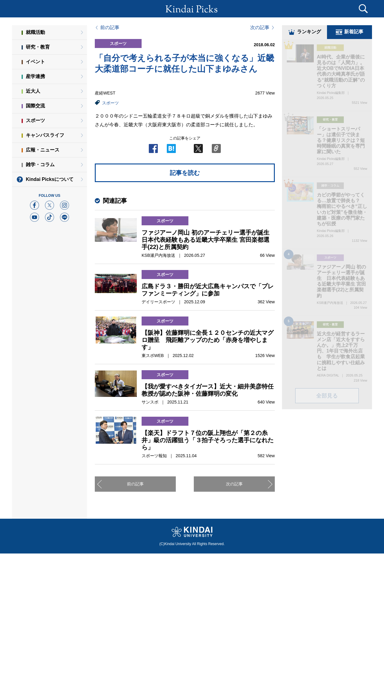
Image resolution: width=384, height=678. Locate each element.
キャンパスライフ (45, 135)
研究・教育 (38, 47)
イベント (35, 61)
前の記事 (109, 27)
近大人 (33, 91)
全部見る (327, 396)
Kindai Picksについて (50, 179)
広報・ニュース (42, 149)
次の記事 (259, 27)
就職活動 (35, 32)
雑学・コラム (40, 164)
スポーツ (110, 102)
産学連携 (35, 76)
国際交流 (35, 105)
